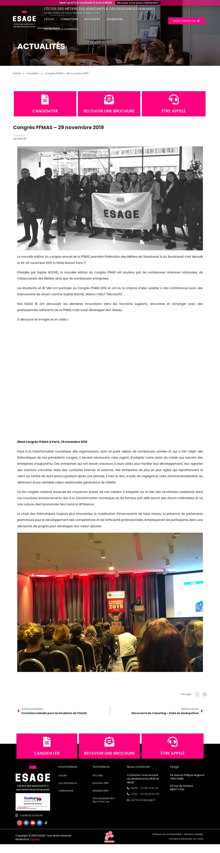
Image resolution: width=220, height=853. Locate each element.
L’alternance (65, 799)
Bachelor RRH (101, 791)
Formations (69, 19)
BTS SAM (98, 784)
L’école (49, 19)
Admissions (114, 19)
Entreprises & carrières (61, 29)
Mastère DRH (100, 799)
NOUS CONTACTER (186, 21)
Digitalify (35, 848)
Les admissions (67, 791)
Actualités (92, 19)
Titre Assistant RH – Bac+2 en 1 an (104, 808)
